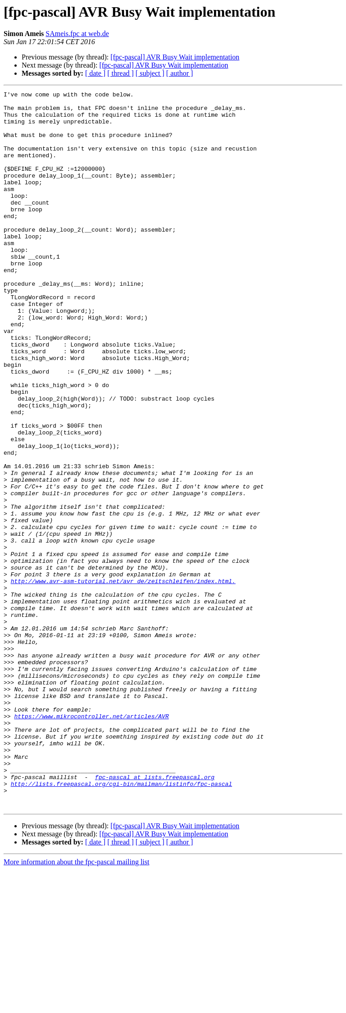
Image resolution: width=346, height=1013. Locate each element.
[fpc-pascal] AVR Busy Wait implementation (174, 57)
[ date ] (95, 73)
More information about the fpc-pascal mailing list (76, 1005)
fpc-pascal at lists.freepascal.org (154, 915)
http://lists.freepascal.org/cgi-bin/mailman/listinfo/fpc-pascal (121, 923)
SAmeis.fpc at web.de (77, 33)
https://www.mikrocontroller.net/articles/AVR (91, 842)
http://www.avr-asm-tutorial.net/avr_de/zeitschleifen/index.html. (123, 679)
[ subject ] (150, 73)
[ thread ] (120, 73)
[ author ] (179, 73)
